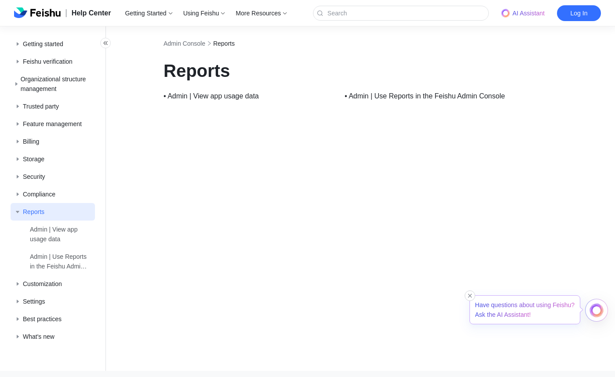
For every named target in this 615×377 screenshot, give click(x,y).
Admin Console (204, 43)
